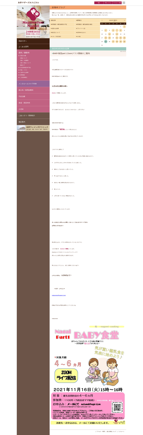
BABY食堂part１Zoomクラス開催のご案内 (71, 53)
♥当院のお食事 (55, 28)
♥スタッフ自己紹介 (56, 36)
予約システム (108, 2)
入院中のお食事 (24, 72)
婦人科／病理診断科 (26, 90)
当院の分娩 (23, 55)
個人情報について (111, 431)
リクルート (121, 431)
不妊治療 (22, 96)
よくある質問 (23, 47)
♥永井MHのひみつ (81, 32)
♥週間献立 (79, 20)
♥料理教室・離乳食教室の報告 (84, 24)
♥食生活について (55, 32)
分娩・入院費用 (24, 60)
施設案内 (22, 122)
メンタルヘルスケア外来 (28, 84)
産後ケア (22, 65)
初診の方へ (23, 41)
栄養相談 (22, 75)
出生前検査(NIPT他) (25, 67)
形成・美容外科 (24, 103)
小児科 (21, 109)
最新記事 (53, 20)
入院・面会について (25, 62)
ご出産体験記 (23, 77)
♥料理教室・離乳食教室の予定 (59, 24)
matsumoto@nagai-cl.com (59, 295)
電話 (99, 2)
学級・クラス (23, 70)
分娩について (23, 58)
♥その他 (78, 36)
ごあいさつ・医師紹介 (27, 115)
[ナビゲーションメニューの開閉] (124, 3)
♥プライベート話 (80, 28)
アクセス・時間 (117, 2)
